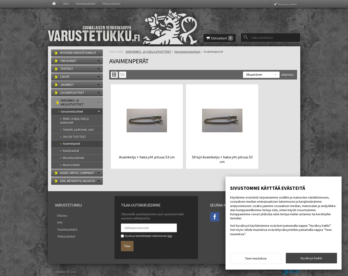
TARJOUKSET (68, 61)
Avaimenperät (71, 144)
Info (66, 4)
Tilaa (127, 244)
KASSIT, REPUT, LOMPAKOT (77, 173)
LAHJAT (65, 77)
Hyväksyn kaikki (311, 259)
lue (169, 235)
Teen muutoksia (256, 259)
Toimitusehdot (85, 4)
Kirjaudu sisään (287, 4)
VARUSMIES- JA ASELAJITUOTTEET (72, 102)
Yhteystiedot (111, 4)
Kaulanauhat (71, 151)
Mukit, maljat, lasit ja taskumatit (74, 120)
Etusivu (60, 215)
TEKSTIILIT (66, 69)
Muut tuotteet (71, 165)
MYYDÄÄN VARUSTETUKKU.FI (78, 53)
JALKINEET (67, 85)
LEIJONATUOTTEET (72, 93)
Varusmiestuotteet (72, 111)
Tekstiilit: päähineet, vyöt (78, 130)
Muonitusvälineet (73, 158)
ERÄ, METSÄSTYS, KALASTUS (77, 181)
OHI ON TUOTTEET (74, 137)
